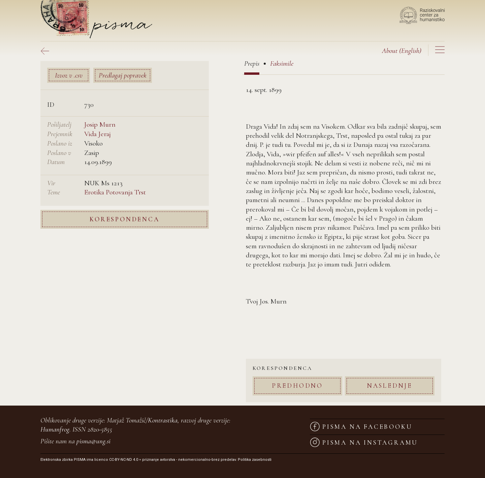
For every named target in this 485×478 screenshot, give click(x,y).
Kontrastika (162, 420)
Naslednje (389, 385)
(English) (401, 50)
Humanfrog (54, 429)
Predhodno (297, 385)
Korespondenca (124, 219)
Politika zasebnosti (254, 459)
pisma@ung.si (93, 441)
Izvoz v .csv (69, 75)
